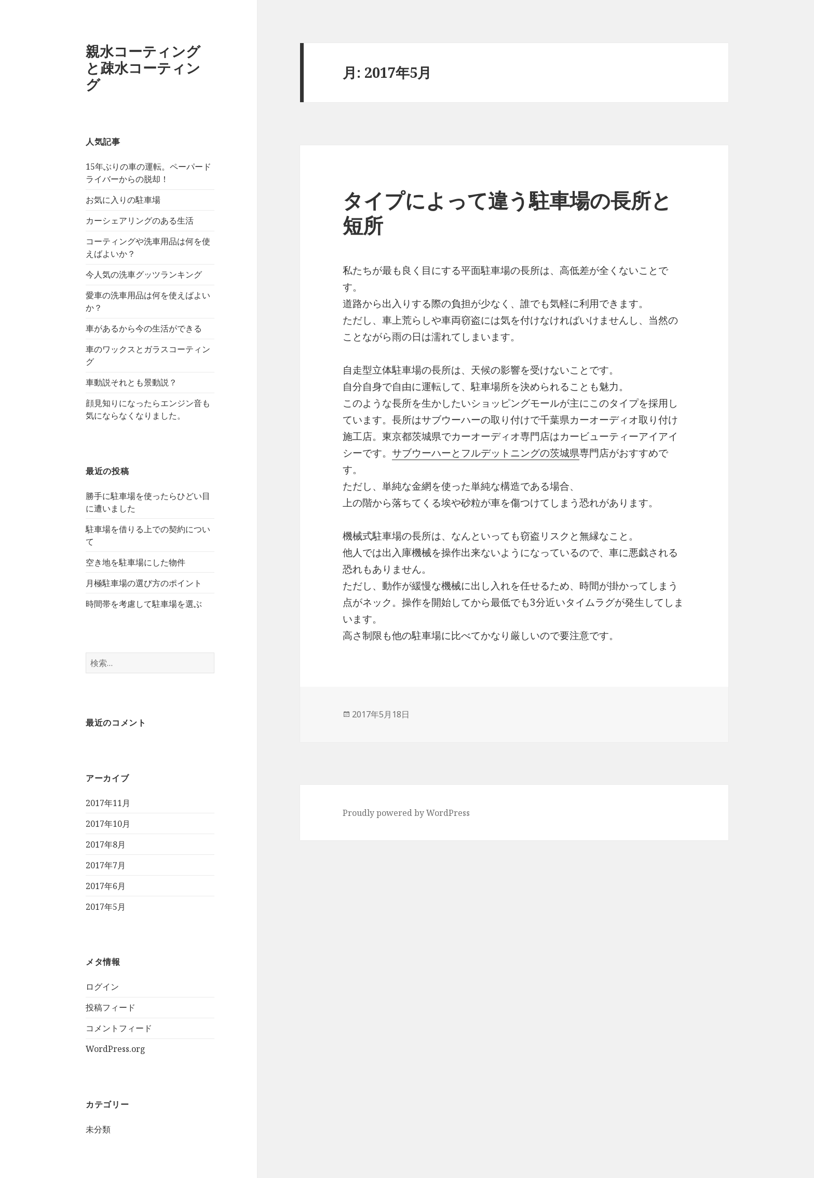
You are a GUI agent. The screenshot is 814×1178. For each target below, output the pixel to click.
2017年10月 (108, 823)
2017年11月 (108, 803)
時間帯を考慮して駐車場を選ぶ (144, 603)
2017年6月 (106, 886)
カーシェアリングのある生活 (140, 220)
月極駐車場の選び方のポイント (144, 583)
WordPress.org (115, 1049)
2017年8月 (106, 844)
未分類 (98, 1129)
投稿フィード (110, 1007)
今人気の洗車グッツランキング (144, 274)
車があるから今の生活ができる (144, 328)
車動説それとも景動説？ (131, 382)
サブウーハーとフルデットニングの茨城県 (485, 453)
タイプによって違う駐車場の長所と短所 (507, 212)
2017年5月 (106, 906)
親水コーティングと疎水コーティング (143, 67)
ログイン (102, 986)
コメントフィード (119, 1028)
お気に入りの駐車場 (123, 199)
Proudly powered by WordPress (406, 813)
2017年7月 (106, 865)
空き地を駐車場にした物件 (135, 562)
